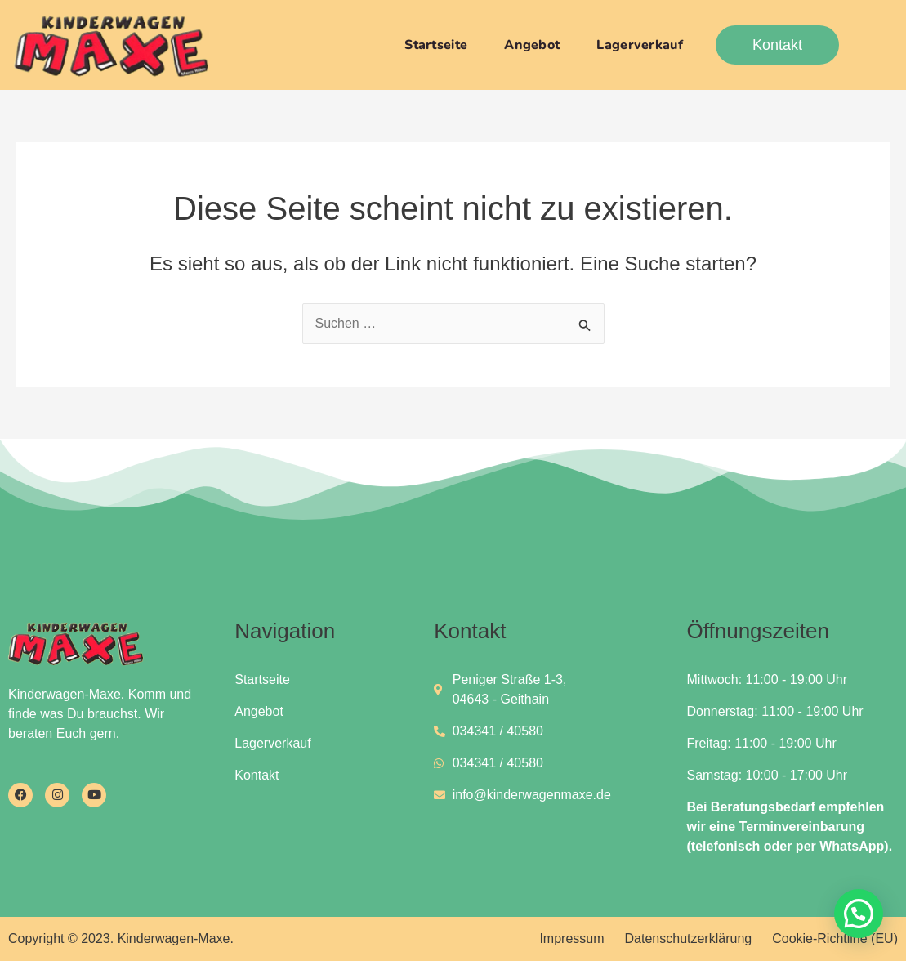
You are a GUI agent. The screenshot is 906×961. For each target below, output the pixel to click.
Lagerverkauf (639, 45)
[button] (858, 913)
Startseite (435, 45)
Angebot (532, 45)
